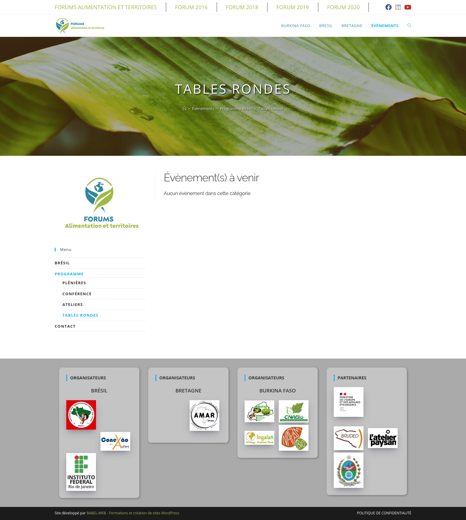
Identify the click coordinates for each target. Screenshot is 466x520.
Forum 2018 (242, 7)
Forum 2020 (343, 7)
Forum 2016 (191, 7)
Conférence (77, 293)
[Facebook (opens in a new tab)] (388, 7)
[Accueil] (184, 108)
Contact (65, 326)
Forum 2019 (292, 7)
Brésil (62, 263)
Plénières (74, 282)
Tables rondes (80, 315)
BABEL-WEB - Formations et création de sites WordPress (132, 513)
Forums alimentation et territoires (106, 7)
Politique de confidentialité (384, 513)
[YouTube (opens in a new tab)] (406, 7)
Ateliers (72, 304)
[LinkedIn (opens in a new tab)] (397, 7)
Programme (69, 274)
